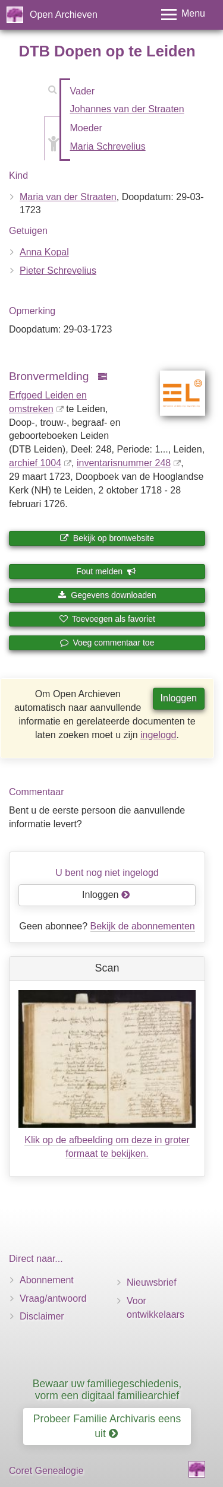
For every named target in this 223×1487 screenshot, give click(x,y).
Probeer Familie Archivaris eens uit (107, 1426)
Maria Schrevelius (108, 146)
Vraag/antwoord (53, 1298)
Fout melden (106, 571)
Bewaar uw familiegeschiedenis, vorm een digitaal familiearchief (107, 1389)
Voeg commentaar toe (107, 642)
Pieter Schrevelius (58, 270)
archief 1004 (35, 463)
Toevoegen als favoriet (107, 619)
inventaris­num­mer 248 (124, 463)
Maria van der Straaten (68, 197)
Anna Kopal (44, 252)
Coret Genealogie (46, 1471)
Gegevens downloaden (107, 595)
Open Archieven (64, 15)
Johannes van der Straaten (127, 109)
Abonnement (47, 1280)
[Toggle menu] (183, 14)
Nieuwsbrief (152, 1282)
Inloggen (179, 698)
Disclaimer (42, 1316)
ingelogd (158, 735)
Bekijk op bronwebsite (107, 538)
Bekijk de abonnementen (142, 926)
